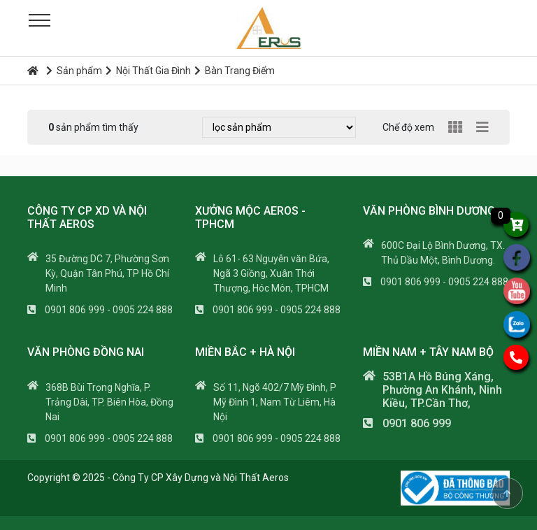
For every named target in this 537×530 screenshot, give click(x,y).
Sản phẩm (74, 70)
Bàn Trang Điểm (234, 70)
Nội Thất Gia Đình (148, 70)
